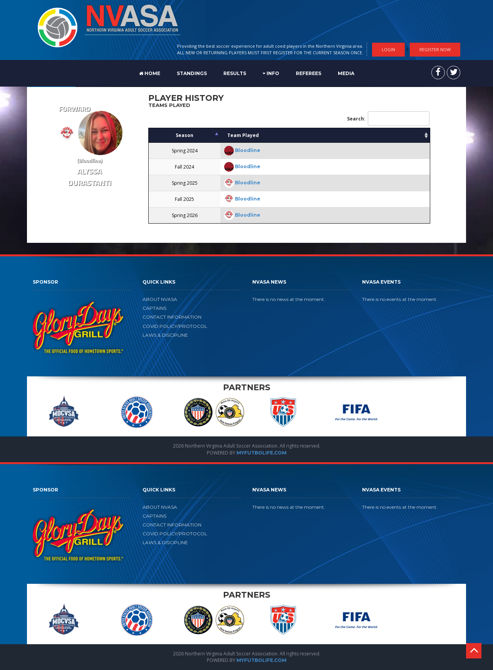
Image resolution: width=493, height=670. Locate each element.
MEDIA (346, 73)
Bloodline (247, 150)
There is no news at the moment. (288, 299)
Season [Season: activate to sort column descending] (184, 135)
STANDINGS (192, 73)
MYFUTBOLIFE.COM (261, 453)
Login (388, 49)
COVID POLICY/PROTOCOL (175, 326)
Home (149, 73)
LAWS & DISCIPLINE (165, 335)
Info (271, 73)
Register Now (435, 49)
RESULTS (234, 73)
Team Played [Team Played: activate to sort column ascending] (243, 135)
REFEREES (308, 73)
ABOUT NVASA (160, 299)
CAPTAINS (154, 308)
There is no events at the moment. (400, 299)
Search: (388, 118)
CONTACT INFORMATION (172, 317)
